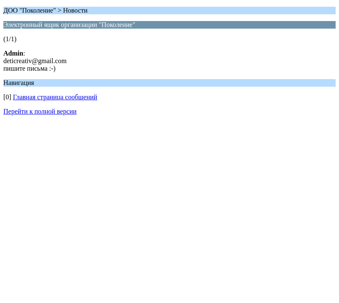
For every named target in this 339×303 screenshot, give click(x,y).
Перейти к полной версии (40, 111)
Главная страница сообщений (55, 97)
